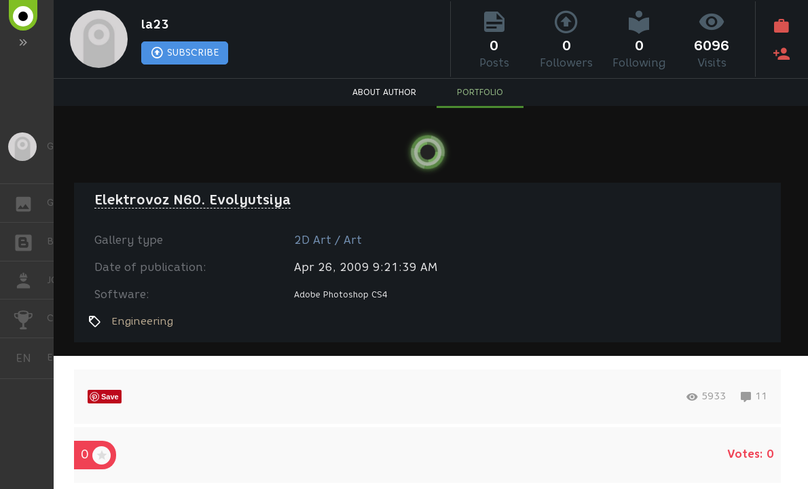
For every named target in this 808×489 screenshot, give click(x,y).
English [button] (28, 358)
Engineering (142, 321)
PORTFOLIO (480, 92)
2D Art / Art (328, 240)
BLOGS (30, 241)
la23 (155, 24)
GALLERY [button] (30, 203)
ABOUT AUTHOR (384, 92)
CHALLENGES (30, 317)
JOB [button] (30, 280)
